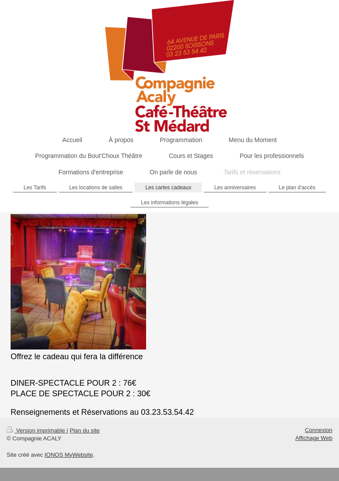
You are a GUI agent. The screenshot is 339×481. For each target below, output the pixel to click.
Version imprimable (37, 430)
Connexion (318, 430)
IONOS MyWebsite (69, 454)
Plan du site (85, 430)
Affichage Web (313, 438)
